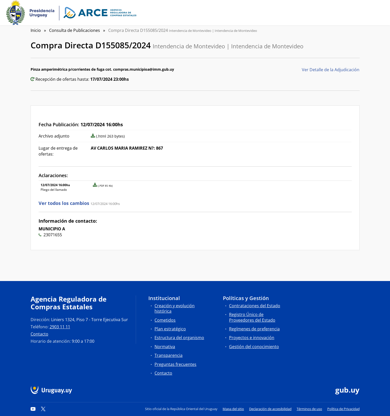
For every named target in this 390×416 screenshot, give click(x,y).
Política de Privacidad (343, 408)
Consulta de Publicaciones (74, 30)
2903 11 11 (60, 327)
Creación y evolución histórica (175, 308)
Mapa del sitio (233, 408)
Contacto (39, 334)
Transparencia (169, 355)
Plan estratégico (170, 329)
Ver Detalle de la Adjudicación (330, 70)
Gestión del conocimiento (254, 346)
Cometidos (165, 320)
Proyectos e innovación (251, 337)
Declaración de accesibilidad (270, 408)
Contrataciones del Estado (254, 306)
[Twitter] (43, 408)
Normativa (165, 346)
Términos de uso (309, 408)
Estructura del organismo (179, 337)
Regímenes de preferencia (254, 329)
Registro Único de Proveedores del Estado (252, 317)
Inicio (36, 30)
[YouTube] (33, 408)
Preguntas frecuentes (175, 364)
